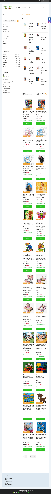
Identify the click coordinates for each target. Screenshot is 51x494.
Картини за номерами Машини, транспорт (31, 70)
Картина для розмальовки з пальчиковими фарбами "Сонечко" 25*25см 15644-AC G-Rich (41, 257)
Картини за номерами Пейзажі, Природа (44, 26)
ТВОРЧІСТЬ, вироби (30, 14)
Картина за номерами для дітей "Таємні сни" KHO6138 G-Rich (41, 316)
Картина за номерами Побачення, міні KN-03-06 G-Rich (28, 113)
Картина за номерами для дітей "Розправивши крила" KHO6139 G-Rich (28, 317)
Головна (24, 7)
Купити (27, 123)
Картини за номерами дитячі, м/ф (44, 70)
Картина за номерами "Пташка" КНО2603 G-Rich (41, 168)
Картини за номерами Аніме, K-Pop (44, 50)
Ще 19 (5, 43)
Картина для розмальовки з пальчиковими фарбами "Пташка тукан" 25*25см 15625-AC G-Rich (28, 257)
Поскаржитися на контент (23, 492)
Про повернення (8, 481)
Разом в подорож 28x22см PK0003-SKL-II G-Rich (41, 140)
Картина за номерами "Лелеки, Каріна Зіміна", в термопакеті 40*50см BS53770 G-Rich (41, 437)
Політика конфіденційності (33, 492)
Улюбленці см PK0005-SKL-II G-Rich (28, 139)
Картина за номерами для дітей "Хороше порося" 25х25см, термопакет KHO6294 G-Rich (41, 347)
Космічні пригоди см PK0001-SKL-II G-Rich (28, 167)
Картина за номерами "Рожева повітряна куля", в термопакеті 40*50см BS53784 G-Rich (28, 437)
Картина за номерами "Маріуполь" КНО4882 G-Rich (28, 196)
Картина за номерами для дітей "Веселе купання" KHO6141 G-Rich (41, 288)
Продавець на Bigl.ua (25, 491)
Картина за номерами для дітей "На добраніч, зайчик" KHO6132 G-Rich (28, 288)
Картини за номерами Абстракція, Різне (32, 50)
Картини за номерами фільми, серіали (44, 81)
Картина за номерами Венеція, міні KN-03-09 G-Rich (41, 113)
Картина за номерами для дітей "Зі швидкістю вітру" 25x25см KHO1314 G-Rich (41, 377)
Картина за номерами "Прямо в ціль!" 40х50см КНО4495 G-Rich (28, 224)
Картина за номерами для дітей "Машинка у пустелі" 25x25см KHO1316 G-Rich (28, 407)
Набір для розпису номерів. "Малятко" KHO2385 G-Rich (40, 196)
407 (31, 456)
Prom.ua (31, 490)
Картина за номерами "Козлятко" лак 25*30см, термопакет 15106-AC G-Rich (41, 407)
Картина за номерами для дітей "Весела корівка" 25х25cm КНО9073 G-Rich (28, 346)
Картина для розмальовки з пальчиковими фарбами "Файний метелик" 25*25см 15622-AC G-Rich (40, 225)
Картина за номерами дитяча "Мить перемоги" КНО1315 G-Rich (28, 377)
